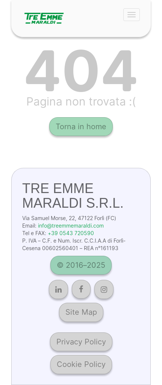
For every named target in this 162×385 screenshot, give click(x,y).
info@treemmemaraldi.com (71, 225)
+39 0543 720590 (71, 233)
